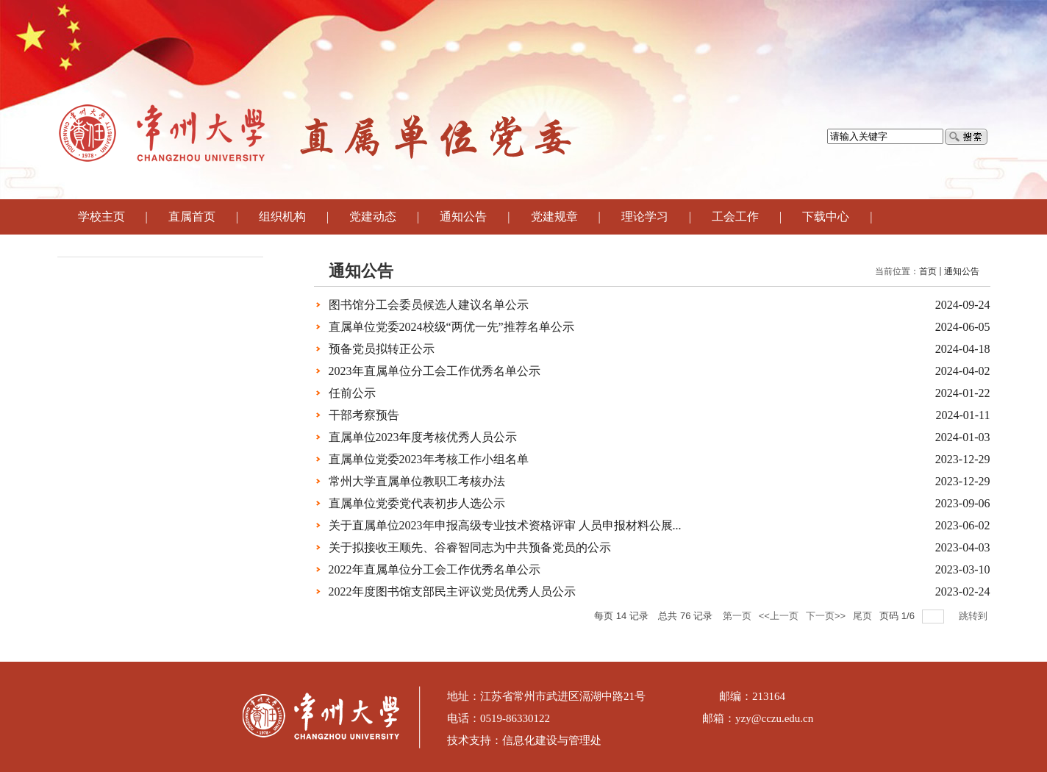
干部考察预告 (364, 415)
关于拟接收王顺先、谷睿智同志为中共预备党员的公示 (470, 547)
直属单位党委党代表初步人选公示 (417, 503)
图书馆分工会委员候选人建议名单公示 (429, 305)
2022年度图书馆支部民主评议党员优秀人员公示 (452, 591)
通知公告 (463, 216)
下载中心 (825, 216)
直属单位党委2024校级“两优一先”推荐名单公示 (451, 327)
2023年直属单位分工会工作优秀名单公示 (434, 371)
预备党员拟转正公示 (382, 349)
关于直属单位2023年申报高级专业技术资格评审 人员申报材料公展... (505, 525)
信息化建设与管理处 (551, 740)
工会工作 (735, 216)
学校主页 (101, 216)
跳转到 (974, 615)
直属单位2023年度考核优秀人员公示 (423, 437)
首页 (928, 271)
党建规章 (554, 216)
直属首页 (191, 216)
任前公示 (352, 393)
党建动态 (372, 216)
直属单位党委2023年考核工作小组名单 (429, 459)
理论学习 (644, 216)
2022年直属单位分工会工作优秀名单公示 (434, 569)
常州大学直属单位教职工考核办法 (417, 481)
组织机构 (282, 216)
